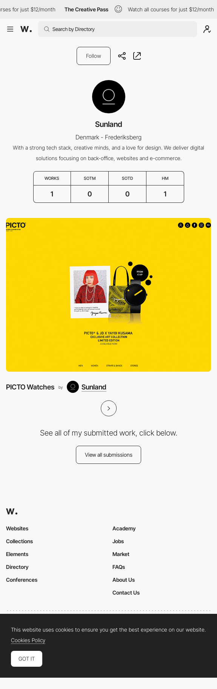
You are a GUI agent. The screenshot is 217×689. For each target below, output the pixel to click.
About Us (123, 579)
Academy (124, 528)
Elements (17, 554)
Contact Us (126, 592)
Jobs (118, 541)
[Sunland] (86, 387)
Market (120, 554)
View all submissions (108, 454)
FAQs (118, 567)
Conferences (21, 579)
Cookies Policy (28, 640)
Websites (17, 528)
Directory (17, 567)
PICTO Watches (30, 387)
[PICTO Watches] (108, 295)
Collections (19, 541)
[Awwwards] (26, 29)
